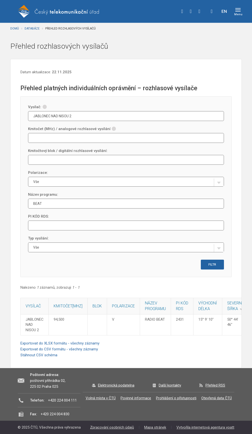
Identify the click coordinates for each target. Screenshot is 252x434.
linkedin (199, 11)
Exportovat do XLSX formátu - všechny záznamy (59, 343)
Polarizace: (38, 172)
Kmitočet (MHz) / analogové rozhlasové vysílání (72, 129)
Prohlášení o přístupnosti (176, 398)
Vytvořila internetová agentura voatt (205, 427)
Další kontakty (170, 385)
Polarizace (123, 306)
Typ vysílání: (38, 238)
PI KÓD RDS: (38, 216)
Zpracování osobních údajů (112, 427)
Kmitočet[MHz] (68, 306)
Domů (14, 28)
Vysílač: (37, 107)
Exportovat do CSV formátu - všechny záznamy (59, 349)
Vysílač (33, 306)
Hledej (211, 11)
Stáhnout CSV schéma (38, 355)
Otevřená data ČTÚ (216, 398)
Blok (97, 306)
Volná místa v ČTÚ (101, 398)
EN (224, 11)
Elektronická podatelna (116, 385)
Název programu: (43, 194)
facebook (182, 11)
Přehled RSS (215, 385)
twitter (190, 11)
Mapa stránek (155, 427)
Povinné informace (136, 398)
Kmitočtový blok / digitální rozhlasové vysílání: (68, 151)
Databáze (32, 28)
